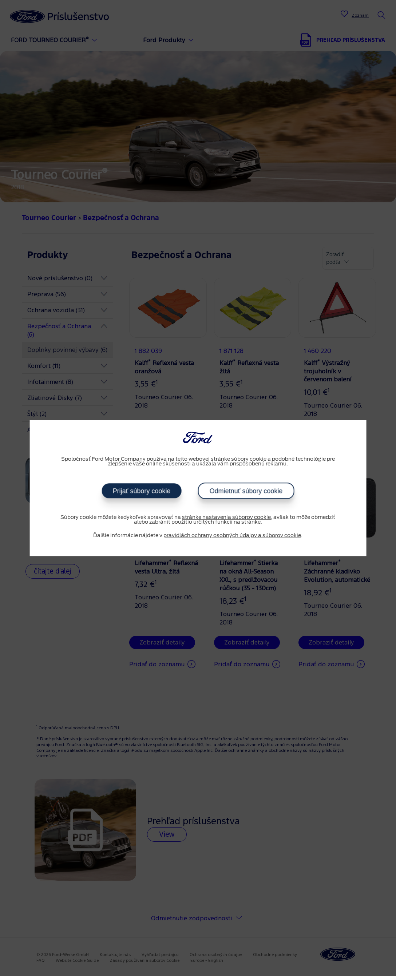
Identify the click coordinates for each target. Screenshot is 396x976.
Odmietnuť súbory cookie (246, 491)
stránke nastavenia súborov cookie (226, 517)
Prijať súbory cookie (141, 491)
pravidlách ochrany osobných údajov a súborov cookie (232, 535)
